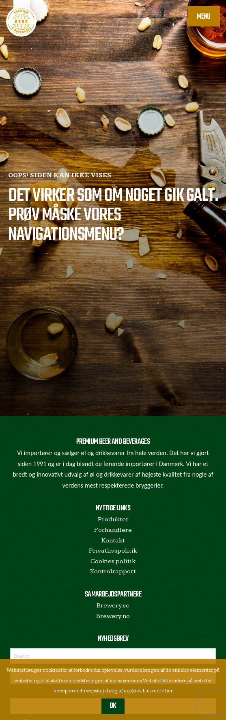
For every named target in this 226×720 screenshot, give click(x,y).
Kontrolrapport (113, 571)
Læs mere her (158, 691)
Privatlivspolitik (113, 551)
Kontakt (113, 540)
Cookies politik (113, 561)
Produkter (113, 519)
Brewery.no (113, 616)
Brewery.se (113, 605)
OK (113, 706)
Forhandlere (113, 530)
